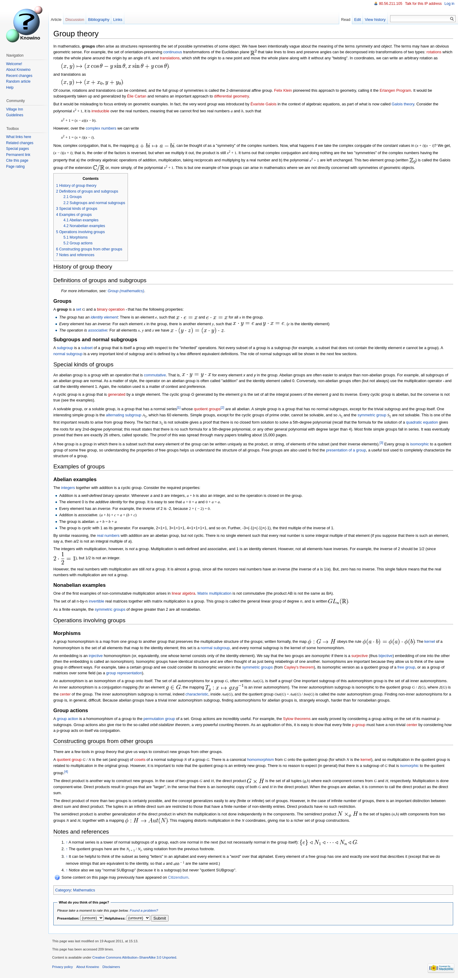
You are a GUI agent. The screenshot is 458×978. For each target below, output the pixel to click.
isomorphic (419, 444)
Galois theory (403, 104)
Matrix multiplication (214, 593)
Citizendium (178, 877)
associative (97, 330)
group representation (124, 673)
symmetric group (372, 415)
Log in (449, 4)
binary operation (111, 309)
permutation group (159, 718)
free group (406, 667)
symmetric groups (110, 609)
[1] (179, 407)
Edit (357, 19)
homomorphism (260, 759)
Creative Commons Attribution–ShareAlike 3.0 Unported (134, 957)
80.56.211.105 (390, 4)
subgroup (65, 347)
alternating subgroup (124, 415)
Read (345, 19)
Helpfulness (115, 918)
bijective (386, 655)
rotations (433, 52)
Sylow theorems (297, 718)
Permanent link (18, 155)
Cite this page (17, 160)
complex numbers (101, 128)
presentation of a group (346, 450)
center (65, 694)
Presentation (68, 918)
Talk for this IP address (423, 4)
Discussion (74, 19)
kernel (429, 641)
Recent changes (19, 76)
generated (116, 394)
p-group (358, 724)
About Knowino (18, 70)
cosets (139, 759)
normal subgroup (67, 354)
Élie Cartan (136, 96)
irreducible (100, 111)
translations (169, 58)
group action (67, 718)
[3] (381, 442)
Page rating (15, 166)
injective (96, 655)
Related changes (19, 143)
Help (10, 87)
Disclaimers (111, 967)
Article (56, 19)
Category (63, 890)
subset (87, 347)
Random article (18, 81)
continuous (172, 52)
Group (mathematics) (126, 291)
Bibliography (98, 19)
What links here (18, 137)
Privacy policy (62, 967)
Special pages (17, 149)
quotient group (69, 759)
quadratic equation (422, 422)
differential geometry (231, 96)
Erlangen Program (395, 90)
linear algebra (183, 593)
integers (68, 487)
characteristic (197, 694)
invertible (96, 601)
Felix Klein (283, 90)
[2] (222, 407)
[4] (66, 771)
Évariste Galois (263, 104)
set (78, 309)
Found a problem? (144, 910)
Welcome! (14, 64)
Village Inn (14, 109)
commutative (155, 375)
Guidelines (14, 115)
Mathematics (84, 890)
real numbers (108, 535)
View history (375, 19)
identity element (104, 317)
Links (117, 19)
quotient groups (207, 409)
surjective (359, 655)
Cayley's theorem (299, 667)
